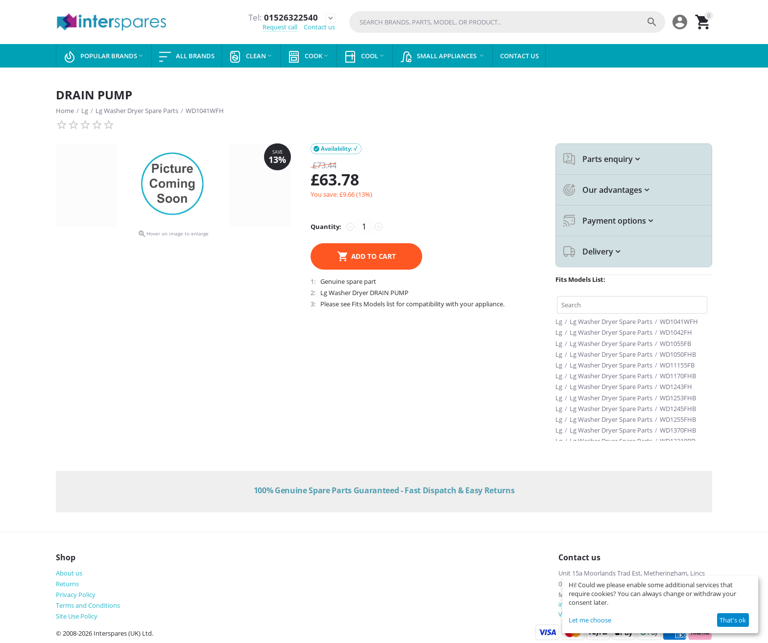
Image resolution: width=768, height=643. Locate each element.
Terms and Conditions (88, 605)
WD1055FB (675, 343)
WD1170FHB (678, 375)
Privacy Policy (76, 594)
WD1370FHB (678, 430)
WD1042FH (676, 332)
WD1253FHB (678, 397)
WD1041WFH (205, 110)
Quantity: (326, 226)
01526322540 (282, 17)
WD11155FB (677, 365)
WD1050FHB (678, 354)
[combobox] (507, 22)
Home (65, 110)
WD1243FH (676, 386)
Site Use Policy (76, 616)
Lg (84, 110)
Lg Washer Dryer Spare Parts (137, 110)
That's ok (733, 620)
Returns (67, 583)
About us (69, 573)
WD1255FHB (678, 419)
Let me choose (590, 620)
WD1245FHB (678, 408)
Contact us (319, 27)
